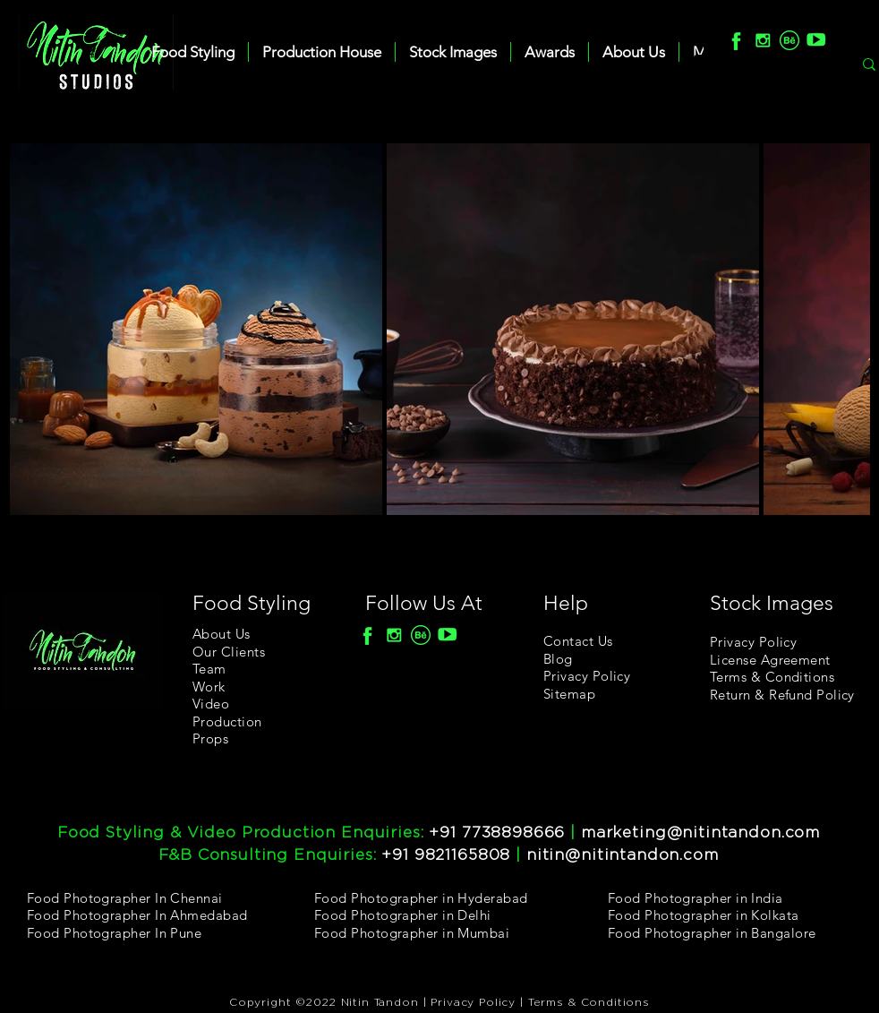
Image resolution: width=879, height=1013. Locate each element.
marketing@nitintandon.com (700, 832)
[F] (736, 40)
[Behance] (789, 40)
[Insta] (762, 40)
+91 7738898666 (497, 832)
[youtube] (816, 40)
